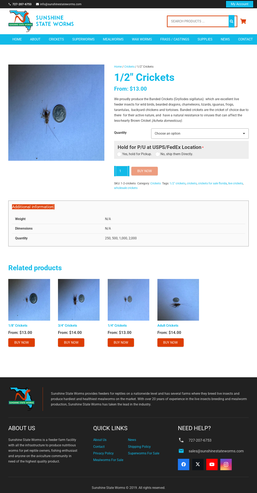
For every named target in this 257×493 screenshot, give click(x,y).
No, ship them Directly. (174, 154)
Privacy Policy (103, 453)
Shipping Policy (139, 447)
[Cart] (243, 21)
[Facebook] (183, 464)
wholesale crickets (126, 188)
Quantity (120, 133)
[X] (198, 464)
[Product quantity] (122, 171)
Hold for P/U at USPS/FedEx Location (159, 147)
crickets (192, 183)
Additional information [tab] (32, 206)
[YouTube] (212, 464)
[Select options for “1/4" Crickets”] (121, 342)
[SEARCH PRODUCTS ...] (202, 21)
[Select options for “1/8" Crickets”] (21, 342)
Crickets (129, 66)
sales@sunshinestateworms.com (216, 451)
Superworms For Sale (143, 453)
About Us (99, 440)
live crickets (235, 183)
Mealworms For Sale (108, 460)
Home (118, 66)
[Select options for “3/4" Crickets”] (71, 342)
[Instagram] (226, 464)
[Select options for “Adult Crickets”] (170, 342)
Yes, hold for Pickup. (135, 154)
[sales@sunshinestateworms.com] (183, 451)
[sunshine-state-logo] (41, 21)
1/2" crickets (178, 183)
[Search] (231, 21)
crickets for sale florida (212, 183)
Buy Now (144, 171)
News (132, 440)
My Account (239, 4)
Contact (99, 447)
